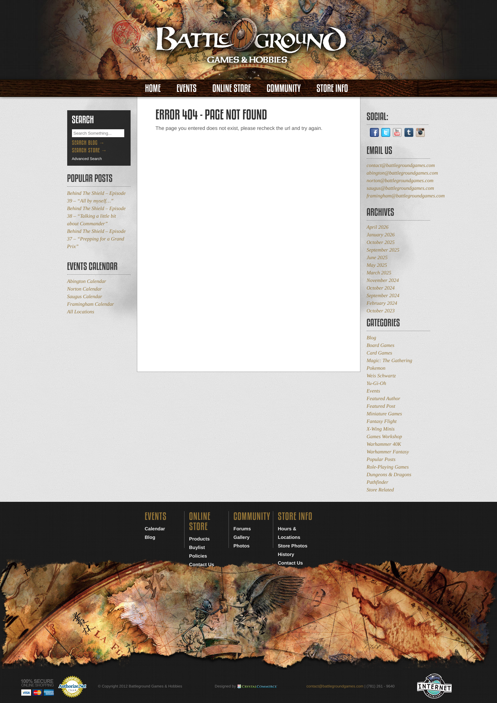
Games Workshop (384, 436)
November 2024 (383, 280)
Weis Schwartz (381, 376)
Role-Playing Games (388, 467)
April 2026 (378, 227)
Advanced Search (87, 159)
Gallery (242, 537)
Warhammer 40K (384, 444)
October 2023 (381, 311)
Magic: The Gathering (389, 360)
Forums (242, 529)
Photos (242, 546)
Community (283, 88)
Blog (371, 338)
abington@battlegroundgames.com (402, 173)
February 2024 (382, 303)
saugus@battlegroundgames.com (400, 188)
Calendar (155, 529)
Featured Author (383, 398)
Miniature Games (384, 414)
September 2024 (383, 295)
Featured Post (381, 406)
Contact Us (201, 564)
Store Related (380, 490)
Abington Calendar (86, 281)
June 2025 (377, 257)
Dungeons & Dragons (389, 474)
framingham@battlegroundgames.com (406, 196)
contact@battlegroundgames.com (401, 165)
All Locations (80, 312)
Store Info (332, 88)
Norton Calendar (84, 289)
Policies (198, 556)
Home (153, 88)
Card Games (379, 353)
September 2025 (383, 250)
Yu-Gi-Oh (376, 383)
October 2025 (381, 242)
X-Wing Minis (381, 429)
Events (187, 88)
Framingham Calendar (90, 304)
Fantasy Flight (382, 421)
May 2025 (377, 265)
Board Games (381, 345)
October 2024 (381, 288)
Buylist (197, 547)
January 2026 (381, 235)
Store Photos (292, 546)
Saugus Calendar (84, 296)
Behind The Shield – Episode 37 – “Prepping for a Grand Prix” (96, 239)
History (286, 554)
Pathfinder (377, 482)
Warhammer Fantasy (388, 452)
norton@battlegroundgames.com (400, 180)
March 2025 (379, 273)
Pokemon (376, 368)
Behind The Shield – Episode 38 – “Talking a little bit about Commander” (96, 216)
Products (199, 539)
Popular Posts (381, 459)
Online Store (231, 88)
